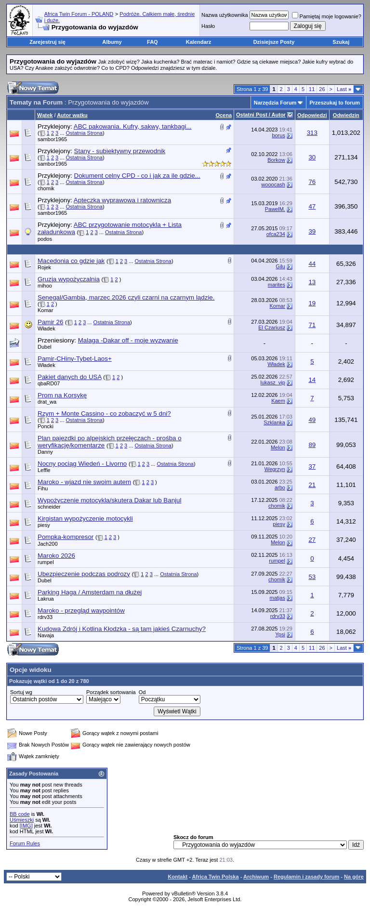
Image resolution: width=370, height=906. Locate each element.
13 (312, 282)
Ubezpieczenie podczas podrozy (84, 574)
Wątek (45, 115)
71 (312, 324)
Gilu (280, 266)
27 (312, 539)
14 (312, 379)
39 (312, 231)
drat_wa (47, 402)
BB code (20, 814)
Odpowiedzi (312, 115)
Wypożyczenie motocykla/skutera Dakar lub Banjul (109, 500)
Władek (46, 328)
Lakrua (46, 599)
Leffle (44, 470)
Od (142, 692)
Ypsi (280, 634)
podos (45, 239)
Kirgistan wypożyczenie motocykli (85, 518)
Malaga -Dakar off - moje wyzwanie (128, 340)
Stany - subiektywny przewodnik (120, 151)
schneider (49, 507)
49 (312, 419)
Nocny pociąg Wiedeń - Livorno (82, 463)
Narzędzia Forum (275, 102)
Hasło (208, 26)
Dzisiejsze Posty (274, 42)
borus (278, 135)
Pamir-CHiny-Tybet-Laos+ (75, 358)
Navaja (46, 635)
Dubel (45, 347)
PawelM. (275, 209)
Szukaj (340, 42)
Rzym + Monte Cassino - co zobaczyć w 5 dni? (104, 413)
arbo (280, 487)
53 (312, 576)
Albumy (111, 42)
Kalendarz (198, 42)
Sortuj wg (21, 692)
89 (312, 444)
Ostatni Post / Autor (261, 115)
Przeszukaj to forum (334, 102)
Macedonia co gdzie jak (71, 260)
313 (312, 132)
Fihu (43, 488)
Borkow (276, 160)
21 (312, 484)
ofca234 (275, 234)
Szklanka (274, 422)
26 (322, 89)
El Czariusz (271, 327)
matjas (277, 598)
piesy (44, 525)
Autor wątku (72, 115)
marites (276, 285)
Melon (278, 447)
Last (344, 89)
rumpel (46, 562)
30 (312, 157)
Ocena (223, 115)
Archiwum (256, 877)
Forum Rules (25, 843)
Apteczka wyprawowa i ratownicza (122, 200)
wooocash (273, 184)
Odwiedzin (346, 115)
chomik (46, 188)
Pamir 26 (50, 322)
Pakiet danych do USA (70, 377)
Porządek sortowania (111, 692)
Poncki (45, 426)
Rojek (44, 267)
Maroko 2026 (56, 555)
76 (312, 181)
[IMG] (26, 825)
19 (312, 303)
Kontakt (177, 877)
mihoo (45, 286)
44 (312, 263)
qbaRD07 (49, 383)
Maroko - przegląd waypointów (81, 610)
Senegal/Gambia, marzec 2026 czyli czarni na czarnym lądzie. (126, 297)
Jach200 (48, 544)
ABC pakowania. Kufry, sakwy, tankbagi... (133, 126)
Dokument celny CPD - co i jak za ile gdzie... (137, 175)
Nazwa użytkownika (224, 15)
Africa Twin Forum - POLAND (78, 14)
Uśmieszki (22, 820)
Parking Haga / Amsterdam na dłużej (90, 592)
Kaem (278, 401)
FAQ (152, 42)
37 (312, 466)
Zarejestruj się (47, 42)
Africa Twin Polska (215, 877)
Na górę (354, 877)
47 (312, 206)
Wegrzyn (274, 469)
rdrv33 (45, 617)
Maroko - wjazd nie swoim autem (84, 482)
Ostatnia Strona (84, 133)
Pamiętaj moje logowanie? (326, 16)
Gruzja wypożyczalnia (69, 279)
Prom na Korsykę (62, 395)
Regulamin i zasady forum (306, 877)
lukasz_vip (273, 382)
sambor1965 (52, 139)
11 (312, 89)
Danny (45, 452)
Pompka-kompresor (65, 536)
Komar (45, 310)
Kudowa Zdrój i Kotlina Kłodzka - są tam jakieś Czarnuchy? (122, 628)
